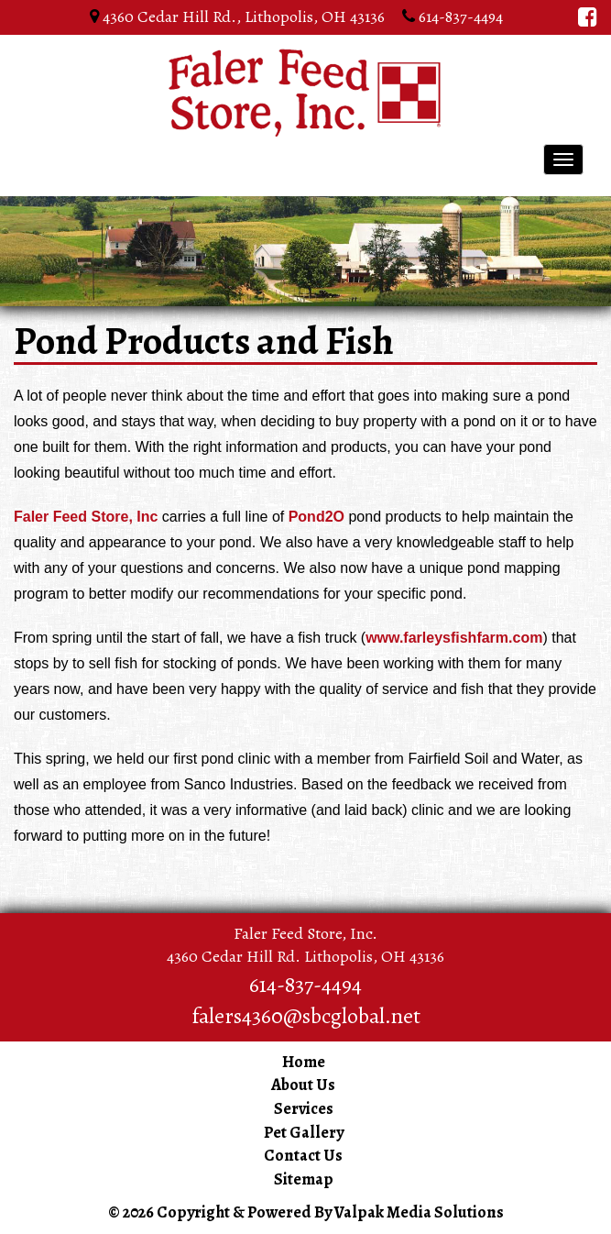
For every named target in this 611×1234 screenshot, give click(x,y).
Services (303, 1108)
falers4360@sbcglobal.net (305, 1015)
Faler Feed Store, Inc (86, 516)
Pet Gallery (304, 1132)
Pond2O (316, 516)
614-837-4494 (459, 17)
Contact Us (303, 1155)
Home (303, 1062)
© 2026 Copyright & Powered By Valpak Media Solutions (306, 1212)
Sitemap (303, 1179)
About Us (303, 1085)
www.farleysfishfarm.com (454, 637)
